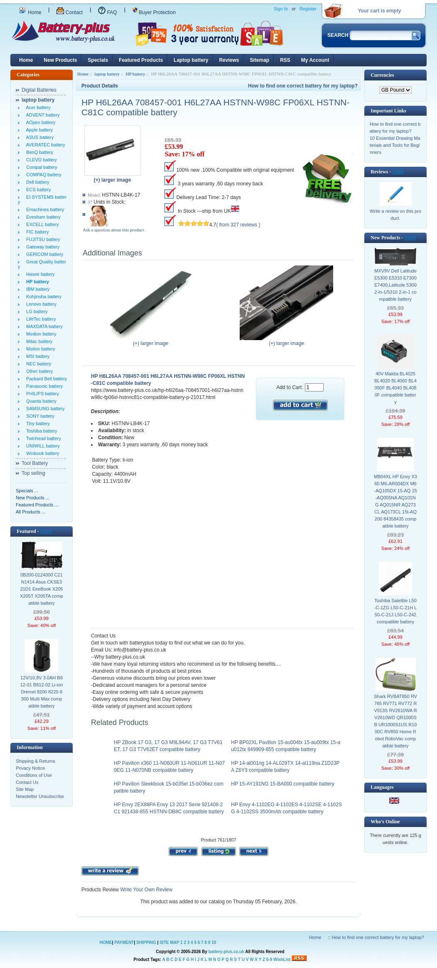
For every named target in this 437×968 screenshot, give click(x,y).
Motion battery (39, 348)
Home (30, 12)
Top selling (33, 473)
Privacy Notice (30, 768)
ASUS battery (39, 137)
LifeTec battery (40, 318)
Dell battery (36, 182)
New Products (60, 60)
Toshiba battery (40, 430)
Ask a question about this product (113, 229)
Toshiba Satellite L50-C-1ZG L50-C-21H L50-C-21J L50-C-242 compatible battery (395, 611)
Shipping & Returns (35, 761)
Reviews (229, 60)
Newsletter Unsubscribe (40, 796)
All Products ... (30, 511)
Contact (69, 12)
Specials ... (27, 490)
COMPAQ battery (42, 174)
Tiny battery (37, 423)
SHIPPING (146, 942)
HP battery (135, 73)
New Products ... (32, 497)
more (46, 531)
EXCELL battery (41, 224)
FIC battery (36, 231)
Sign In (281, 8)
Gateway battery (41, 246)
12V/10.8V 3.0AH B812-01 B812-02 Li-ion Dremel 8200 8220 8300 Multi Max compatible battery (41, 691)
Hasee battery (39, 274)
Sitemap (259, 60)
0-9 (269, 959)
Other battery (38, 371)
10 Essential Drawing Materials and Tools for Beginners (395, 145)
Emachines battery (44, 209)
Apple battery (38, 129)
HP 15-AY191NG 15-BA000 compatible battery (282, 784)
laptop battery (107, 73)
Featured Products (141, 60)
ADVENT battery (42, 114)
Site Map (25, 789)
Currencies (382, 75)
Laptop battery (191, 60)
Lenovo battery (40, 304)
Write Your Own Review (145, 890)
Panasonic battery (43, 386)
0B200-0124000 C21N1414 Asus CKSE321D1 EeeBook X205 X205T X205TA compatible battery (41, 589)
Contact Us (27, 782)
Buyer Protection (154, 12)
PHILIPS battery (41, 393)
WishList (282, 959)
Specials (98, 60)
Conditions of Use (34, 775)
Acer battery (37, 107)
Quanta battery (40, 401)
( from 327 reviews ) (238, 225)
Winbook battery (41, 453)
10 (213, 942)
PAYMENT (124, 942)
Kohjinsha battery (42, 296)
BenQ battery (38, 152)
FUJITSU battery (42, 239)
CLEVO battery (40, 159)
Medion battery (40, 333)
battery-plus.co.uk (226, 951)
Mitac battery (38, 341)
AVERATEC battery (44, 144)
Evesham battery (42, 216)
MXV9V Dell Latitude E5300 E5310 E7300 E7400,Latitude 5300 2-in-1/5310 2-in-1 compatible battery (395, 285)
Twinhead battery (42, 438)
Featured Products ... (37, 504)
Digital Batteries (39, 90)
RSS (285, 60)
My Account (315, 60)
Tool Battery (35, 463)
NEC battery (37, 363)
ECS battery (37, 189)
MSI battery (36, 356)
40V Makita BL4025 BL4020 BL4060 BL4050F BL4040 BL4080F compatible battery (395, 387)
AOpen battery (39, 122)
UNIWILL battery (42, 445)
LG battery (35, 311)
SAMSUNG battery (44, 408)
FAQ (107, 12)
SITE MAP (169, 942)
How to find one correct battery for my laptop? (303, 86)
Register (308, 8)
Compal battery (40, 167)
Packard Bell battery (45, 378)
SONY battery (39, 415)
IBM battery (36, 289)
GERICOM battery (43, 254)
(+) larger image (150, 341)
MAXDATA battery (43, 326)
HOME (106, 942)
